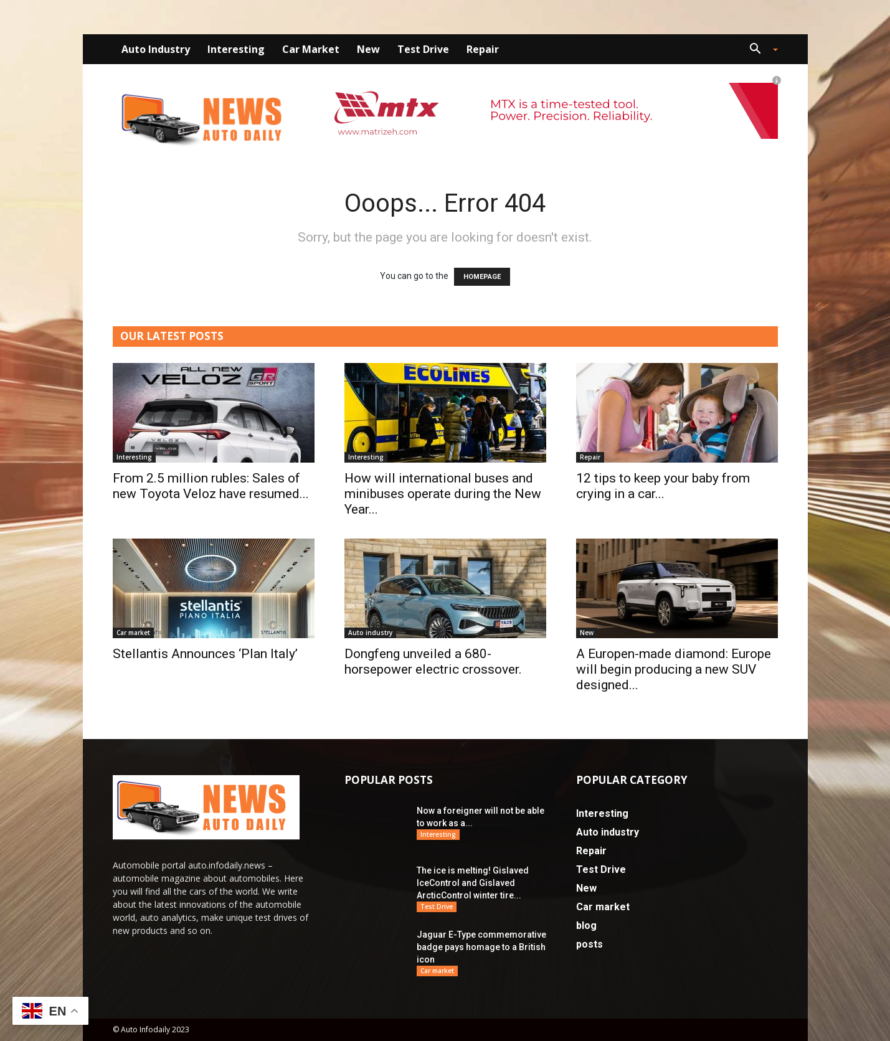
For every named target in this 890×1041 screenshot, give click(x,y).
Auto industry (155, 49)
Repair (482, 49)
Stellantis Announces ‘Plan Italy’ (205, 653)
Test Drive (423, 49)
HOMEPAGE (482, 277)
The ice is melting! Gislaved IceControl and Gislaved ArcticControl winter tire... (473, 882)
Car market (310, 49)
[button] (759, 50)
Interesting (236, 49)
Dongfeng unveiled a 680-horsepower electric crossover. (433, 661)
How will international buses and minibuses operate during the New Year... (442, 494)
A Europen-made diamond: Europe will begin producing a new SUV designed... (673, 669)
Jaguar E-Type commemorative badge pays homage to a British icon (481, 947)
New (368, 49)
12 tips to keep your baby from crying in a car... (663, 486)
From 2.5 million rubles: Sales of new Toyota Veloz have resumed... (211, 486)
